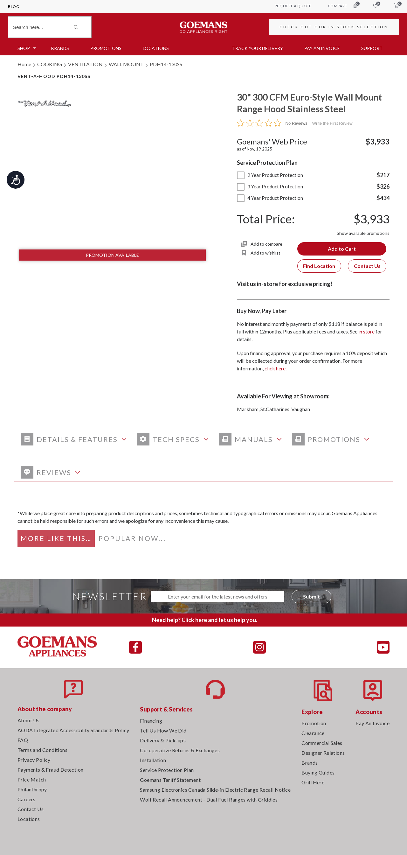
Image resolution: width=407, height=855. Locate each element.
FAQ (22, 740)
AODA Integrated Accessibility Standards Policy (73, 730)
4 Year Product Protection (270, 198)
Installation (153, 760)
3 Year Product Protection (270, 186)
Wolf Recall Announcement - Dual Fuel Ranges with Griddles (209, 799)
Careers (26, 799)
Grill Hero (313, 782)
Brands (60, 48)
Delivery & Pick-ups (163, 740)
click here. (275, 368)
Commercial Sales (321, 743)
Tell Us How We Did (163, 730)
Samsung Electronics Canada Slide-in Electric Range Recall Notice (215, 790)
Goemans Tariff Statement (170, 780)
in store (366, 331)
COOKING (49, 64)
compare (342, 5)
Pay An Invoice (372, 723)
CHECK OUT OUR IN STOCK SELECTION (334, 27)
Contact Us (367, 266)
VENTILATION (85, 64)
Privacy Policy (34, 760)
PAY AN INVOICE (322, 48)
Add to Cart (342, 249)
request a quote (293, 6)
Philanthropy (32, 789)
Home (24, 64)
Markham (248, 409)
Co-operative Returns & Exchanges (180, 750)
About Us (28, 720)
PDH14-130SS (166, 64)
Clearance (313, 733)
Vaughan (300, 409)
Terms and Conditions (42, 750)
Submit (311, 596)
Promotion (313, 723)
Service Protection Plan (167, 770)
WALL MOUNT (126, 64)
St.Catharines (274, 409)
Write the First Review (332, 123)
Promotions (105, 48)
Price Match (31, 779)
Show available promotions (363, 233)
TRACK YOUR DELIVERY (257, 48)
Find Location (319, 266)
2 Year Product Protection (270, 175)
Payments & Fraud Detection (50, 770)
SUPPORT (372, 48)
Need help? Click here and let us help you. (204, 619)
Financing (151, 721)
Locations (156, 48)
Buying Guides (318, 772)
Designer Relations (323, 753)
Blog (13, 6)
